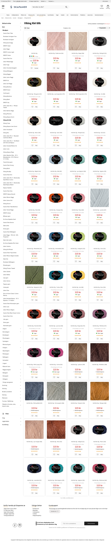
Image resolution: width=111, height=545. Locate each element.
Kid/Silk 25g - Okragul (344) (99, 403)
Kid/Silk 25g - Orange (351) (56, 210)
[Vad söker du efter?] (50, 7)
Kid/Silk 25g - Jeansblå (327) (34, 480)
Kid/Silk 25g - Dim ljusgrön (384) (56, 403)
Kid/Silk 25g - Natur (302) (34, 132)
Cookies (35, 513)
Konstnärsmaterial (99, 15)
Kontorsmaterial (74, 15)
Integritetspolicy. (80, 527)
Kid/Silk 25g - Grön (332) (99, 248)
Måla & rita (23, 15)
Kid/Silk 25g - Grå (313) (99, 132)
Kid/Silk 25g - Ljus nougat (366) (34, 441)
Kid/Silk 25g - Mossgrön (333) (34, 94)
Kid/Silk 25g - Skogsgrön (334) (34, 287)
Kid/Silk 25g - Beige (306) (78, 53)
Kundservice (36, 508)
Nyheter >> (43, 1)
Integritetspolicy (37, 515)
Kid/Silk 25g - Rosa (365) (78, 210)
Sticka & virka (31, 15)
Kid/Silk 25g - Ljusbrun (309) (78, 364)
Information (105, 1)
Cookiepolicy (36, 512)
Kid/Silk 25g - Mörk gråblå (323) (34, 403)
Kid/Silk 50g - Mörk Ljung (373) (34, 364)
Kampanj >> (51, 1)
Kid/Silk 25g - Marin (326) (99, 441)
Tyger (57, 15)
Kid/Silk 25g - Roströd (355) (34, 326)
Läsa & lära (90, 15)
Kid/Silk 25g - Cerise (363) (56, 364)
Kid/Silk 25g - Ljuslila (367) (99, 210)
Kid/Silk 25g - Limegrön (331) (78, 248)
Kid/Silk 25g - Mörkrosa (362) (99, 480)
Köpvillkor (35, 510)
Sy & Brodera (51, 15)
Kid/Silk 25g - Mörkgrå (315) (99, 53)
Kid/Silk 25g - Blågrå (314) (34, 171)
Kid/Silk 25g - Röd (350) (34, 210)
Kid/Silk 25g (34, 53)
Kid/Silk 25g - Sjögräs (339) (99, 171)
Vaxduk (62, 15)
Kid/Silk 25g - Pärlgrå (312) (77, 132)
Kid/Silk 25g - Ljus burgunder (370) (56, 94)
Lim (67, 15)
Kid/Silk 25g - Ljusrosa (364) (56, 326)
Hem (2, 18)
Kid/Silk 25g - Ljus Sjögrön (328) (78, 171)
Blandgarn (107, 23)
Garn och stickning (41, 15)
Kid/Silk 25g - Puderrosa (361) (56, 53)
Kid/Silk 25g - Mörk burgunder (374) (78, 94)
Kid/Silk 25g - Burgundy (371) (78, 326)
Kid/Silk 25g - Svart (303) (56, 132)
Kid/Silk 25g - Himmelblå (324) (56, 248)
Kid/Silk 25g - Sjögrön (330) (78, 480)
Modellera (82, 15)
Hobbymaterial (15, 15)
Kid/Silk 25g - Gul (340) (77, 287)
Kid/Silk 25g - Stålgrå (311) (77, 441)
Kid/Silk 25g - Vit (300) (99, 94)
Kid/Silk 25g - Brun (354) (99, 287)
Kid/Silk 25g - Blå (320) (56, 171)
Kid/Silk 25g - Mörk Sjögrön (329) (56, 480)
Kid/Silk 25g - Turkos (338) (56, 287)
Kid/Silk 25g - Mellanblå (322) (34, 248)
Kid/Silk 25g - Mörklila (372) (99, 326)
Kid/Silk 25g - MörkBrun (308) (99, 364)
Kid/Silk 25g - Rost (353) (56, 441)
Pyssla (8, 15)
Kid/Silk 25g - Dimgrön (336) (78, 403)
